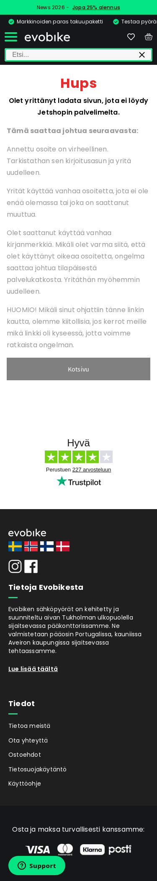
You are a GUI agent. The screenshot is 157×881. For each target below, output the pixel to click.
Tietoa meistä (29, 726)
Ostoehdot (24, 754)
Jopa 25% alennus (96, 7)
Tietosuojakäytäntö (37, 769)
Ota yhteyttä (28, 740)
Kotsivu (78, 369)
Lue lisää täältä (33, 669)
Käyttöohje (24, 783)
